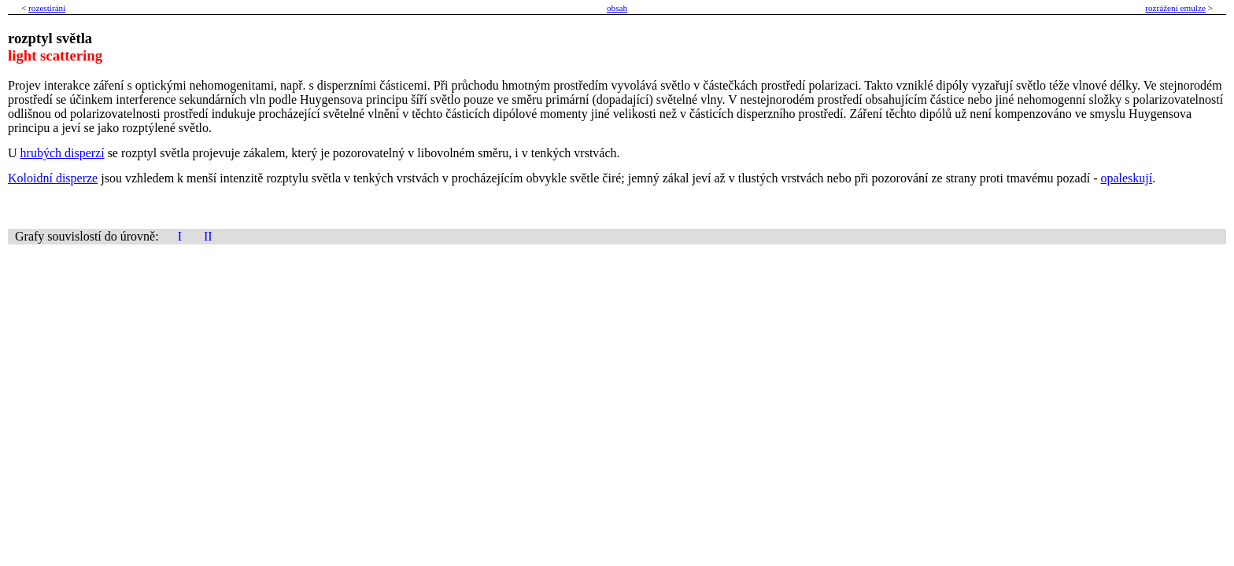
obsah (617, 8)
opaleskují (1126, 178)
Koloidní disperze (53, 178)
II (208, 236)
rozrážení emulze (1175, 8)
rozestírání (46, 8)
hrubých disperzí (62, 153)
